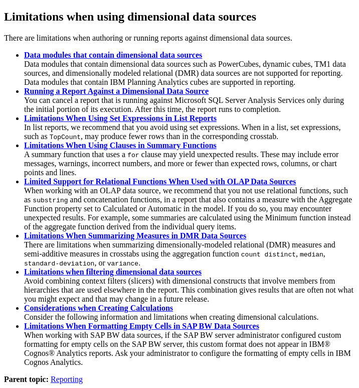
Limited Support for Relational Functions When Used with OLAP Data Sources (160, 181)
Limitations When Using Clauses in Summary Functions (120, 145)
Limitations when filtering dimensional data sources (113, 272)
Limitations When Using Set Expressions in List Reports (120, 118)
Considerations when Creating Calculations (98, 308)
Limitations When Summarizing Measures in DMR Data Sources (135, 235)
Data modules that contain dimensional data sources (113, 55)
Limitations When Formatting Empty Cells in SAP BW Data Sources (141, 326)
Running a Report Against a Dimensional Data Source (116, 91)
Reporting (67, 379)
